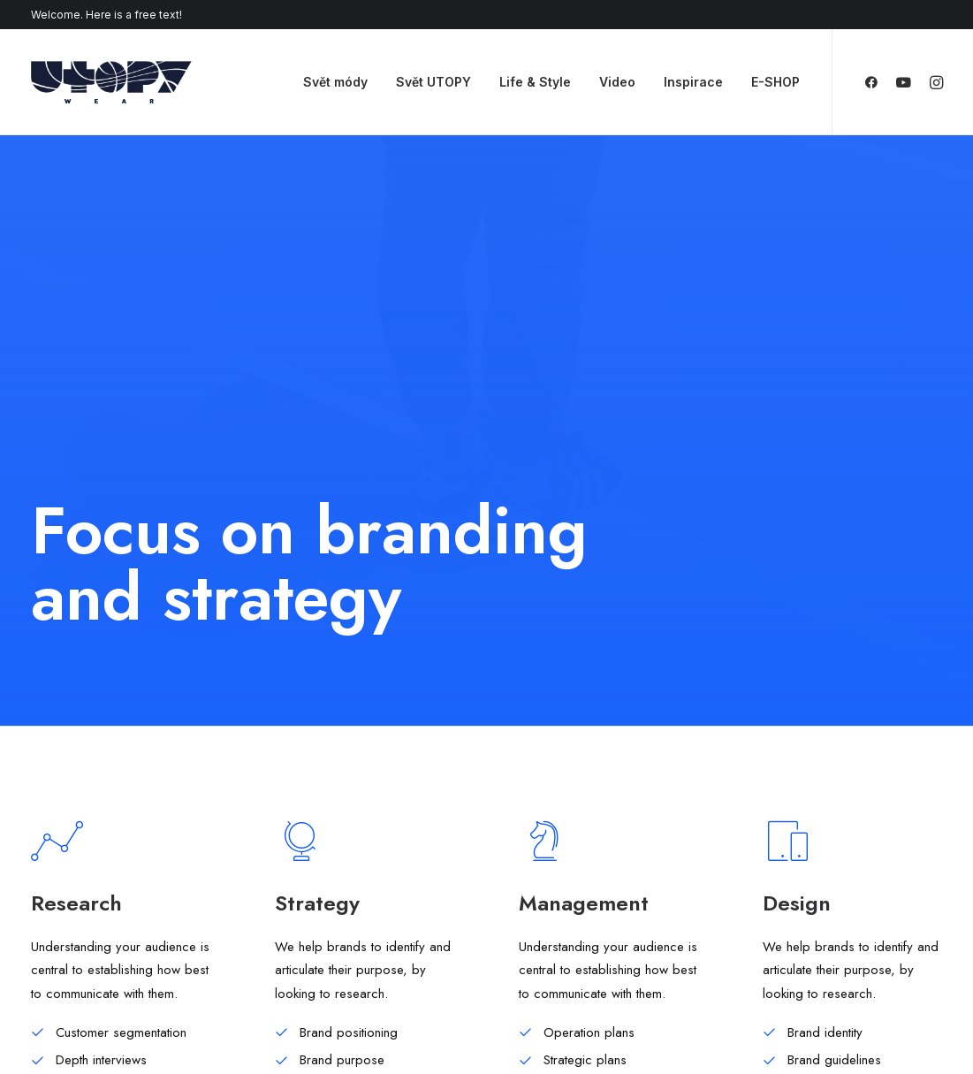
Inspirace (693, 81)
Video (617, 81)
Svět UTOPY (433, 81)
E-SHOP (775, 81)
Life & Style (535, 81)
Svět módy (335, 81)
